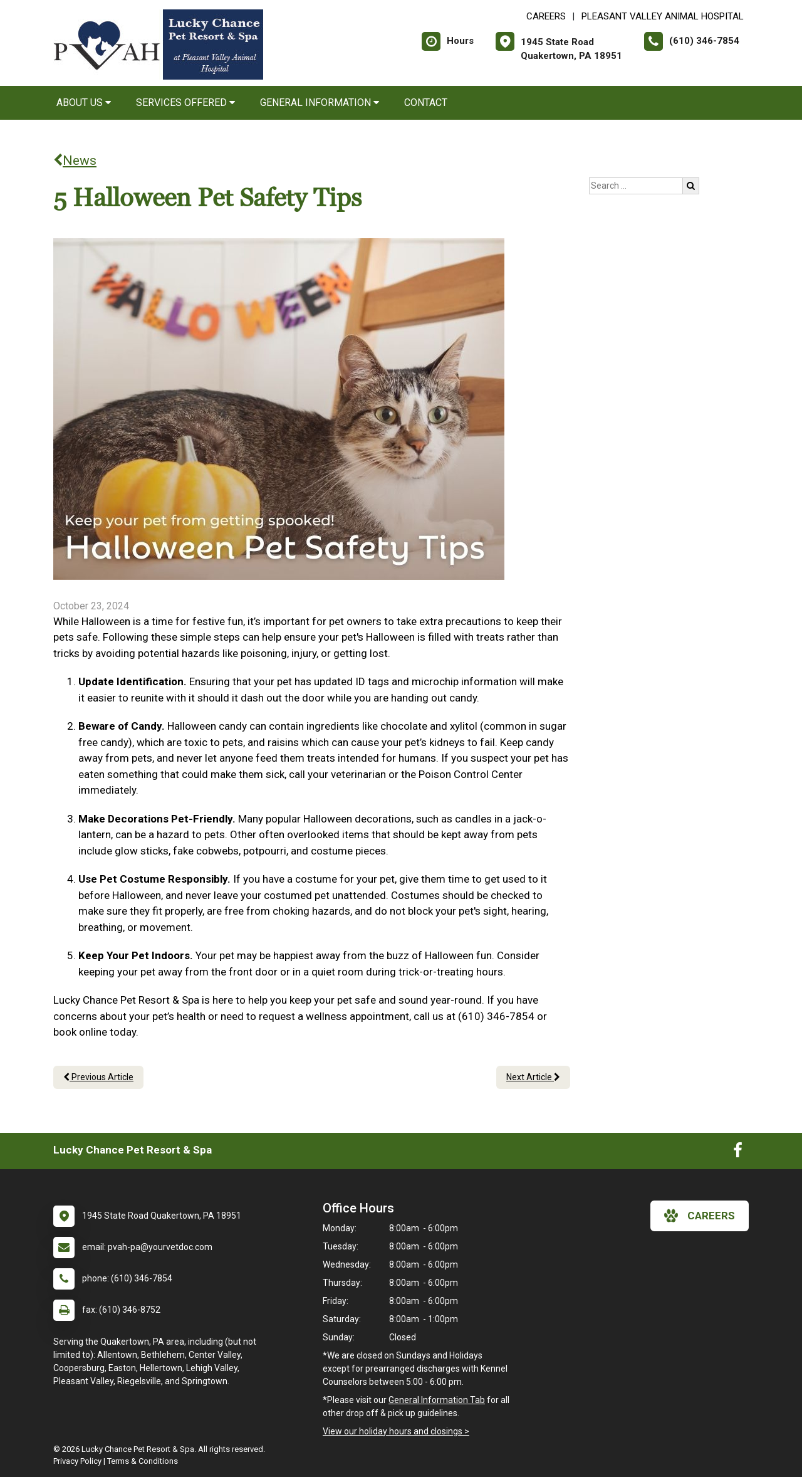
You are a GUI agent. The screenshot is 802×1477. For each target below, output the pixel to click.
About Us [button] (83, 102)
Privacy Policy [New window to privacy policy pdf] (77, 1461)
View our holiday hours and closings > (396, 1431)
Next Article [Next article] (533, 1077)
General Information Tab (436, 1400)
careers (699, 1215)
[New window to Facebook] (738, 1153)
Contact (425, 102)
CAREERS (546, 16)
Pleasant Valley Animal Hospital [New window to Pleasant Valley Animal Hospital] (662, 16)
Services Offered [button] (185, 102)
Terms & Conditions (142, 1461)
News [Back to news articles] (74, 160)
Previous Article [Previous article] (98, 1077)
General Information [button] (319, 102)
